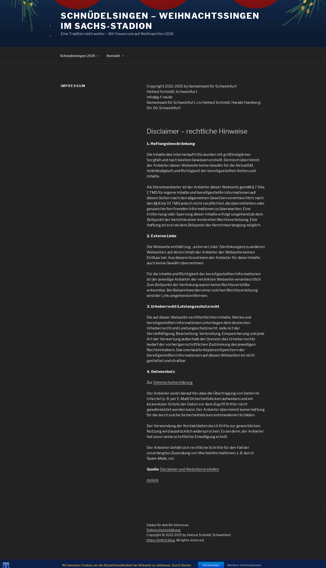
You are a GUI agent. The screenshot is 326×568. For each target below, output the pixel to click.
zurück (152, 480)
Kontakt (115, 56)
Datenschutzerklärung (173, 382)
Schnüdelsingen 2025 (79, 56)
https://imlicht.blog (160, 540)
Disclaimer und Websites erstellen (189, 469)
